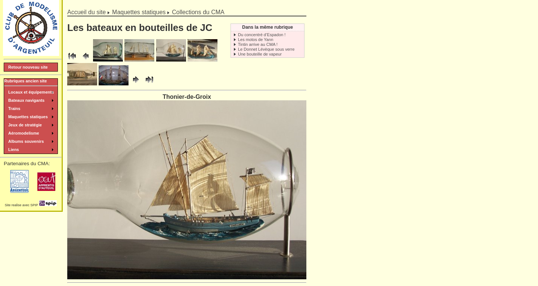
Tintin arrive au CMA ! (258, 44)
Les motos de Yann (255, 39)
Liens (13, 149)
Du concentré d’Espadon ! (261, 34)
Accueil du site (86, 12)
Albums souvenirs (26, 141)
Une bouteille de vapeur (260, 54)
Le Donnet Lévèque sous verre (266, 49)
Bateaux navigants (26, 100)
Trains (14, 108)
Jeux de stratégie (25, 125)
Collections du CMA (198, 12)
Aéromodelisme (23, 133)
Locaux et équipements (31, 92)
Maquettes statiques (139, 12)
